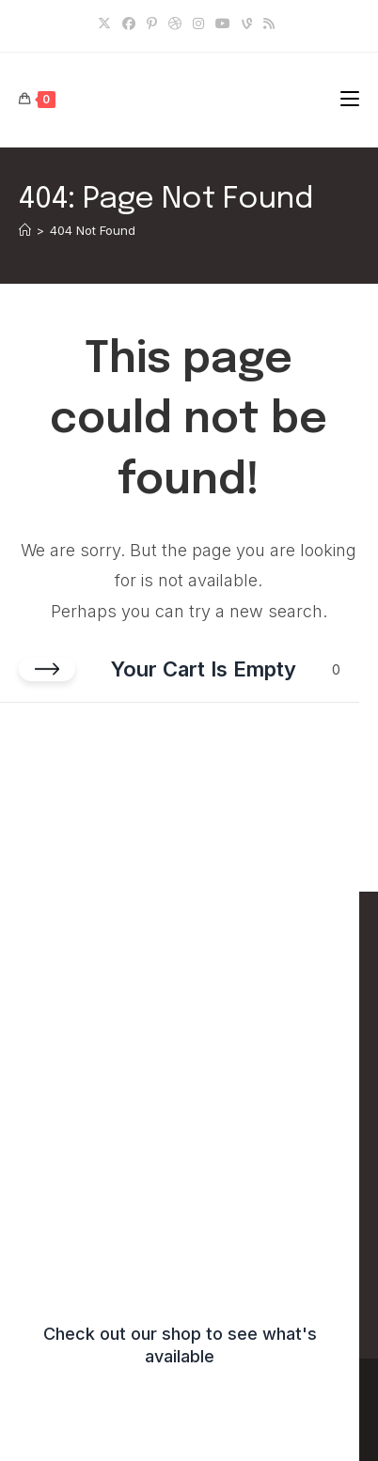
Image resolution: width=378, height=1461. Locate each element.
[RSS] (269, 23)
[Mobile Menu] (349, 99)
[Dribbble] (175, 23)
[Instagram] (198, 23)
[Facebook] (129, 23)
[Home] (25, 230)
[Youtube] (223, 23)
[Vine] (247, 23)
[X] (107, 23)
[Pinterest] (152, 23)
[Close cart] (47, 669)
